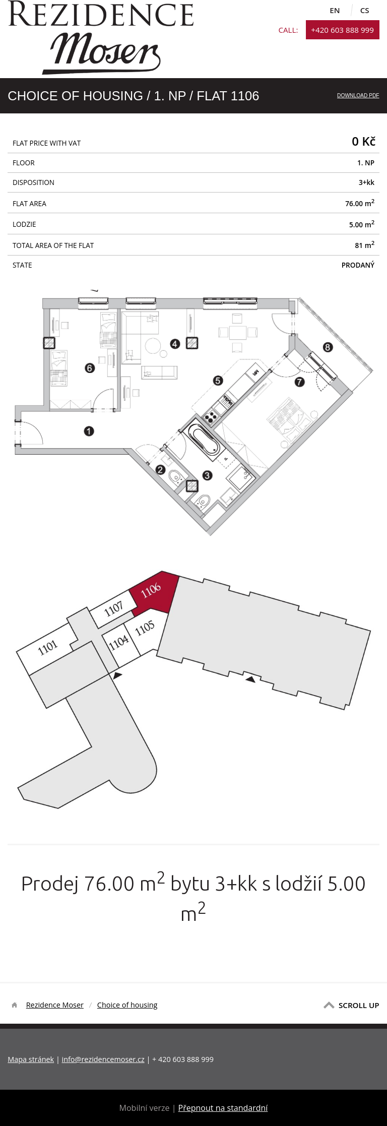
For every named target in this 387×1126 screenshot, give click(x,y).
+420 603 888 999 (342, 30)
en (335, 10)
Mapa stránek (31, 1059)
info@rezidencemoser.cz (103, 1059)
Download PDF (358, 95)
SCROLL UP (359, 1005)
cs (364, 10)
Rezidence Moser (55, 1005)
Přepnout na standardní (223, 1107)
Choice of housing (127, 1005)
